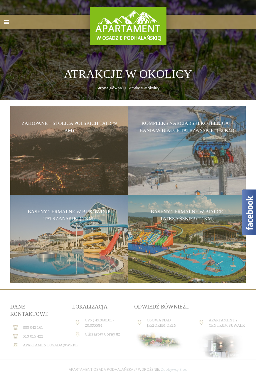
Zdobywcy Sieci (174, 369)
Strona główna (109, 87)
